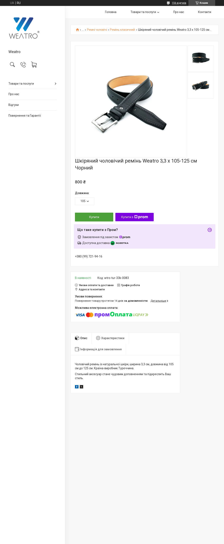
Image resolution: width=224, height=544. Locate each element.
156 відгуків (179, 2)
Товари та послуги (21, 83)
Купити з (134, 217)
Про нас (13, 94)
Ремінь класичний (122, 29)
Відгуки (13, 105)
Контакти (204, 12)
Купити (94, 217)
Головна (110, 12)
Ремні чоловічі (97, 29)
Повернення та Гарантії (24, 115)
